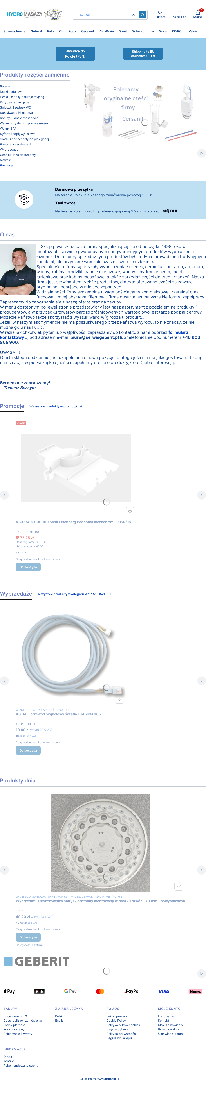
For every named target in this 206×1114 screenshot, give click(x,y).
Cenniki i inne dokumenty (18, 155)
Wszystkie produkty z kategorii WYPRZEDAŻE (74, 594)
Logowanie (166, 1016)
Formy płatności (15, 1025)
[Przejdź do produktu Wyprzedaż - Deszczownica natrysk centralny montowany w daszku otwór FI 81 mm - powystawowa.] (100, 843)
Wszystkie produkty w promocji (56, 406)
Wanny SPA (8, 128)
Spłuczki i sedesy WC (15, 107)
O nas (8, 1057)
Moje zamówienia (170, 1025)
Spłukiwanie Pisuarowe (16, 112)
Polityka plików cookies (123, 1025)
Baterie (5, 86)
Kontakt (163, 1020)
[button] (142, 14)
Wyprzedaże (9, 149)
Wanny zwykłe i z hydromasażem (24, 123)
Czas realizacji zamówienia (23, 1020)
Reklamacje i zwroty (18, 1033)
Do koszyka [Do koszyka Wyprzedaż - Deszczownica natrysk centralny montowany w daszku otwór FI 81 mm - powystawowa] (28, 937)
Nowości (6, 160)
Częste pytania (117, 1029)
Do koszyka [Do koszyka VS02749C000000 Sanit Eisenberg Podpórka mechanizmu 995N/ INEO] (28, 567)
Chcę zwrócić (14, 1016)
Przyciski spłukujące (14, 102)
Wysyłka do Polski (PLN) (75, 54)
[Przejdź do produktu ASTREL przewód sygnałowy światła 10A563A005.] (71, 656)
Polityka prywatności (121, 1033)
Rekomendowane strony (21, 1065)
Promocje (6, 165)
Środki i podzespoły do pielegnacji (24, 139)
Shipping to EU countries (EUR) (143, 54)
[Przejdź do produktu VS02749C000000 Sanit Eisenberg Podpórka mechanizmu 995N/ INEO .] (76, 468)
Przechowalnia (168, 1029)
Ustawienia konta (170, 1033)
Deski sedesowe (11, 91)
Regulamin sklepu (119, 1038)
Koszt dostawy (14, 1029)
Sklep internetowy (98, 1078)
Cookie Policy (116, 1020)
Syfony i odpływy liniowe (17, 134)
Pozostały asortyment (15, 144)
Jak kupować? (117, 1016)
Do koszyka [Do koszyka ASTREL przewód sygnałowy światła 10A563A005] (28, 750)
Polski (59, 1016)
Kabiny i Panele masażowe (19, 118)
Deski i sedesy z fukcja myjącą (22, 97)
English (60, 1020)
